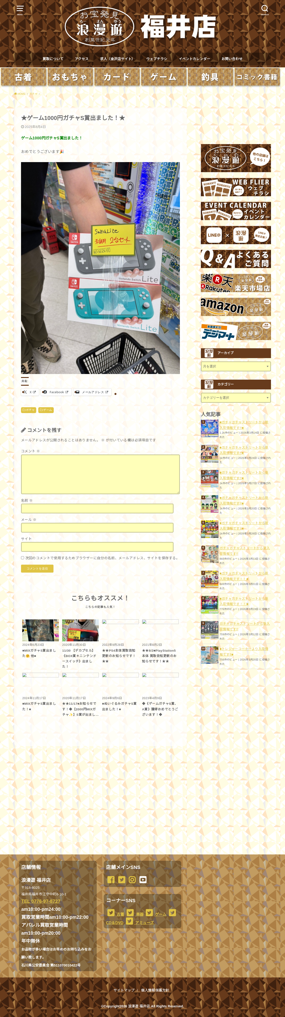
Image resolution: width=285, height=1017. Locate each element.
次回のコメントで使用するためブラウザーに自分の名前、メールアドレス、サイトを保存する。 (102, 558)
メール (28, 520)
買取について (53, 59)
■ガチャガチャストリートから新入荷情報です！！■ (244, 576)
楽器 (134, 914)
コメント (30, 451)
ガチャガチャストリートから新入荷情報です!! (245, 551)
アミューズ (139, 923)
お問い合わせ (231, 59)
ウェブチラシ (156, 59)
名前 (27, 500)
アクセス (82, 59)
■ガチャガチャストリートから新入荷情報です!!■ (244, 425)
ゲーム (47, 410)
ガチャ (30, 410)
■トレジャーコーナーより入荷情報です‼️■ (244, 651)
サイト (26, 539)
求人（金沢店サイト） (117, 59)
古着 (115, 914)
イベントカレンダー (194, 59)
